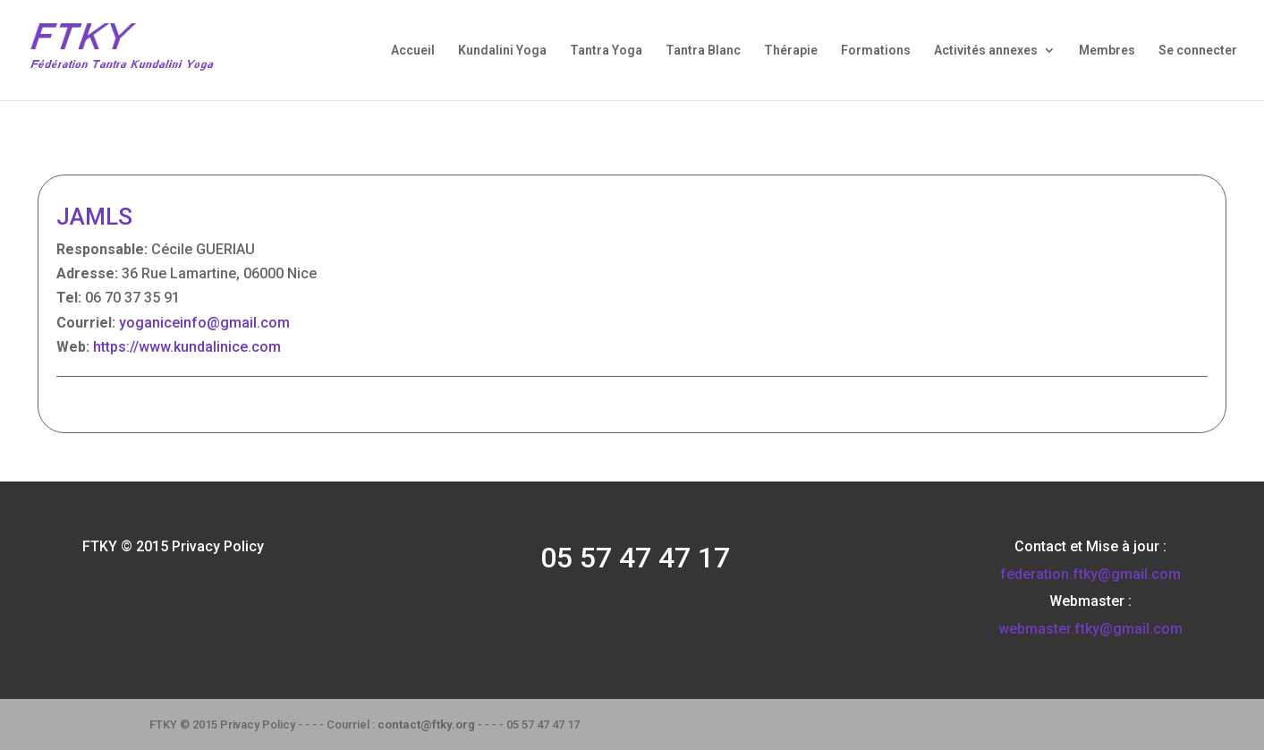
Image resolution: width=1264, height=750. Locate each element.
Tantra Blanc (703, 50)
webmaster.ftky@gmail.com (1090, 628)
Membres (1107, 50)
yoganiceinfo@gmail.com (204, 322)
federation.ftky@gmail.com (1090, 574)
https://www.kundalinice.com (187, 346)
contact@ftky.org (426, 724)
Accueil (413, 50)
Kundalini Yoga (502, 50)
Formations (876, 50)
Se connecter (1197, 50)
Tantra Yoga (606, 50)
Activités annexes (986, 50)
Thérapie (791, 50)
